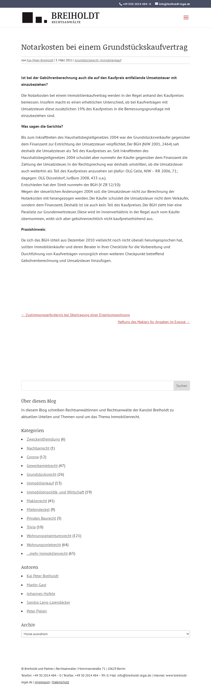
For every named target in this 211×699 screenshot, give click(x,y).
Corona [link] (33, 456)
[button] (186, 21)
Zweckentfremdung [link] (43, 439)
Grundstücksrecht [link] (86, 60)
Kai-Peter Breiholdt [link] (40, 60)
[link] (61, 17)
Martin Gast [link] (36, 584)
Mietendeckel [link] (38, 509)
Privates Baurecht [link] (41, 518)
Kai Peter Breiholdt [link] (42, 575)
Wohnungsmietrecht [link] (44, 544)
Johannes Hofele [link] (41, 593)
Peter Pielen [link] (37, 610)
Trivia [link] (31, 526)
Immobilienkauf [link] (110, 60)
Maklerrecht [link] (37, 500)
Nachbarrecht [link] (38, 448)
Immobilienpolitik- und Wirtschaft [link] (55, 491)
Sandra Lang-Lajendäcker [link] (48, 602)
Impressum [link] (42, 682)
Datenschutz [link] (60, 682)
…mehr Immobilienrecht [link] (47, 553)
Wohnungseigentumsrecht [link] (49, 535)
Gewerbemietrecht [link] (42, 465)
